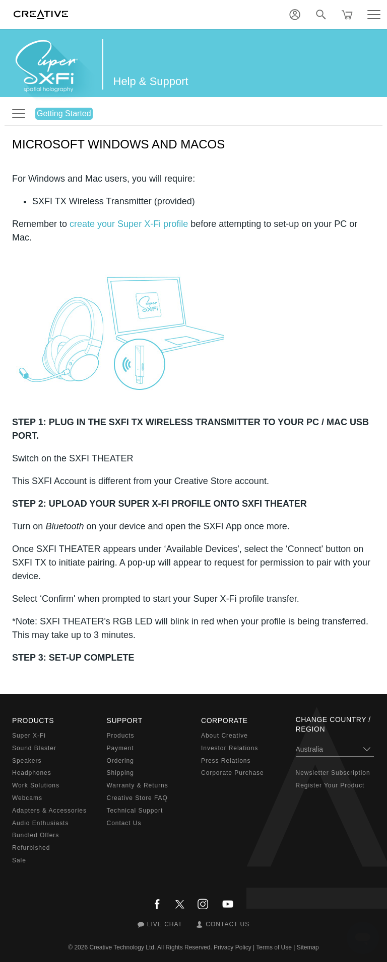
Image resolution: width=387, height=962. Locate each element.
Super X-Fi (29, 735)
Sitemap (308, 947)
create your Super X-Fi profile (129, 224)
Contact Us (124, 823)
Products (121, 735)
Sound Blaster (34, 748)
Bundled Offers (35, 835)
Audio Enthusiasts (40, 823)
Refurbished (31, 847)
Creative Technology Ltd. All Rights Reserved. (150, 947)
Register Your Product (330, 785)
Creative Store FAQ (137, 797)
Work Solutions (35, 785)
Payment (120, 748)
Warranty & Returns (137, 785)
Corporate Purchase (232, 772)
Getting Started (64, 113)
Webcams (27, 797)
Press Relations (225, 760)
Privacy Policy (232, 947)
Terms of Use (274, 947)
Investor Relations (229, 748)
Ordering (120, 760)
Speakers (26, 760)
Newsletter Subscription (333, 772)
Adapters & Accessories (49, 810)
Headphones (31, 772)
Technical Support (135, 810)
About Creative (224, 735)
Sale (19, 860)
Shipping (120, 772)
